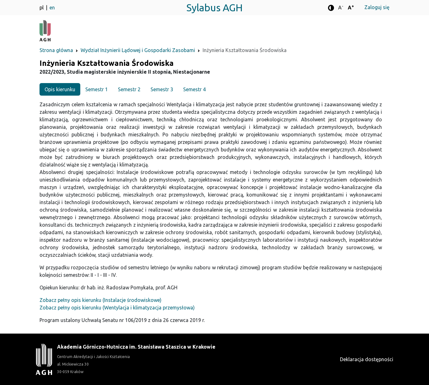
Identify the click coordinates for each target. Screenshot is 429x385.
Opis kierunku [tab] (60, 89)
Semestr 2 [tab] (129, 89)
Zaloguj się (376, 7)
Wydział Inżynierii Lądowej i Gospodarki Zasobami (138, 50)
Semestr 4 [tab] (194, 89)
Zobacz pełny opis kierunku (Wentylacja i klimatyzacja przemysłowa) (117, 307)
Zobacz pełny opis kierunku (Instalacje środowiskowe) (101, 300)
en (52, 7)
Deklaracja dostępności (366, 359)
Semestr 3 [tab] (162, 89)
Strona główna (56, 50)
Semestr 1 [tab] (96, 89)
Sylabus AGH (214, 7)
